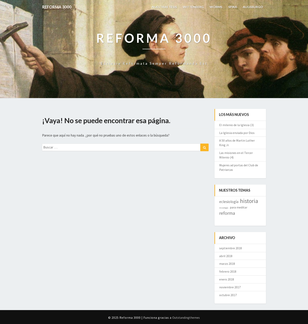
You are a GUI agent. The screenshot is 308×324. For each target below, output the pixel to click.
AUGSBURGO (253, 7)
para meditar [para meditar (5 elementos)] (238, 207)
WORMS (216, 7)
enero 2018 (226, 279)
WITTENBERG (193, 7)
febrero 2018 (227, 271)
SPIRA (232, 7)
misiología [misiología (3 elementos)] (223, 208)
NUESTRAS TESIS (164, 7)
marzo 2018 (227, 264)
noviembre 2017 (230, 287)
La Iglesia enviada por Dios (237, 133)
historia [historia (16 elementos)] (249, 201)
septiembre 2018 (230, 248)
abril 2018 (225, 256)
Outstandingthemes (186, 317)
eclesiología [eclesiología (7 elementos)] (228, 201)
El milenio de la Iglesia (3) (236, 125)
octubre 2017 (228, 295)
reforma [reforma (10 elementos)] (227, 213)
